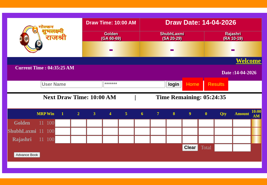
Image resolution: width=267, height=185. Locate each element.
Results (216, 84)
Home (192, 84)
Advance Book (27, 155)
